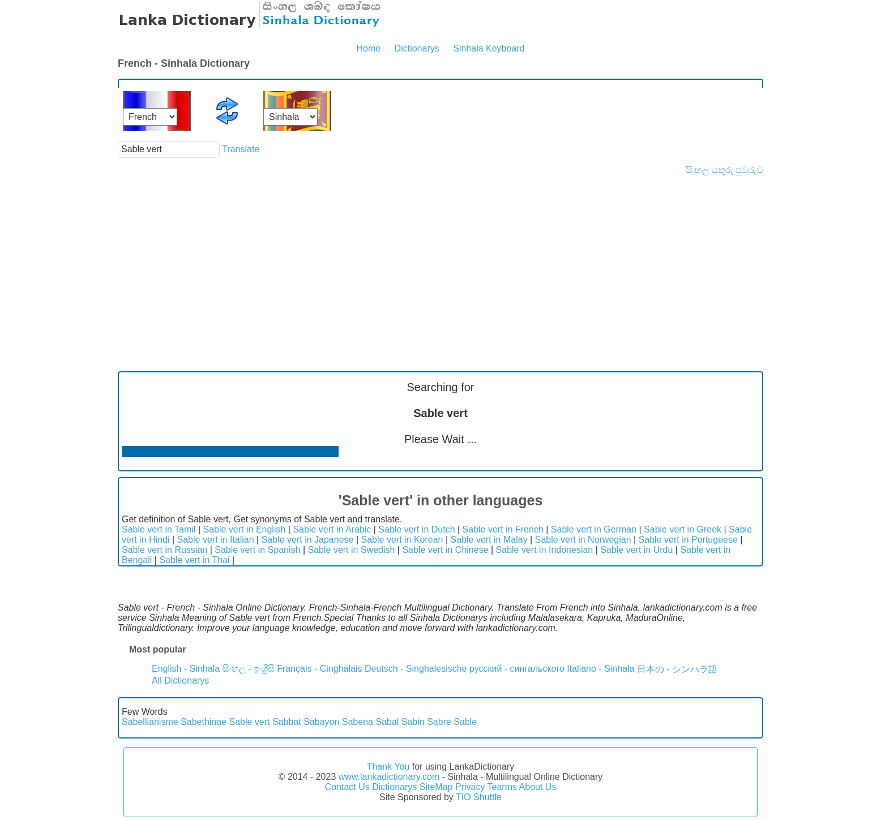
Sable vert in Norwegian (583, 539)
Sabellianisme (150, 722)
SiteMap (436, 787)
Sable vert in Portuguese (688, 539)
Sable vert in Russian (164, 550)
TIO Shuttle (479, 797)
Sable (465, 722)
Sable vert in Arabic (332, 529)
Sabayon (321, 722)
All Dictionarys (180, 680)
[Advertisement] (440, 260)
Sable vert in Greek (682, 529)
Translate (240, 149)
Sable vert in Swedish (351, 550)
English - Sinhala (186, 668)
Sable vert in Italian (215, 539)
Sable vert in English (244, 529)
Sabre (439, 722)
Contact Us (347, 787)
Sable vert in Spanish (257, 550)
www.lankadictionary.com (389, 777)
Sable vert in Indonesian (544, 550)
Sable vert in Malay (489, 539)
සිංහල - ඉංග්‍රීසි (249, 668)
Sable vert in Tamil (158, 529)
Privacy (470, 787)
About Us (538, 787)
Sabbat (286, 722)
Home (368, 48)
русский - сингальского (516, 668)
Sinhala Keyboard (488, 48)
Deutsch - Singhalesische (416, 668)
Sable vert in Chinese (445, 550)
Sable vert (249, 722)
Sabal (387, 722)
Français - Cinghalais (319, 668)
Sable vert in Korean (402, 539)
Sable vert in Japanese (308, 539)
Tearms (502, 787)
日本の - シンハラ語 (677, 669)
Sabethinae (203, 722)
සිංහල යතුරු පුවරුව (724, 170)
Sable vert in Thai (194, 560)
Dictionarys (417, 48)
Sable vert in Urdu (636, 550)
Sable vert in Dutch (416, 529)
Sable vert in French (503, 529)
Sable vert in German (593, 529)
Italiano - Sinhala (600, 668)
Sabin (413, 722)
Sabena (357, 722)
